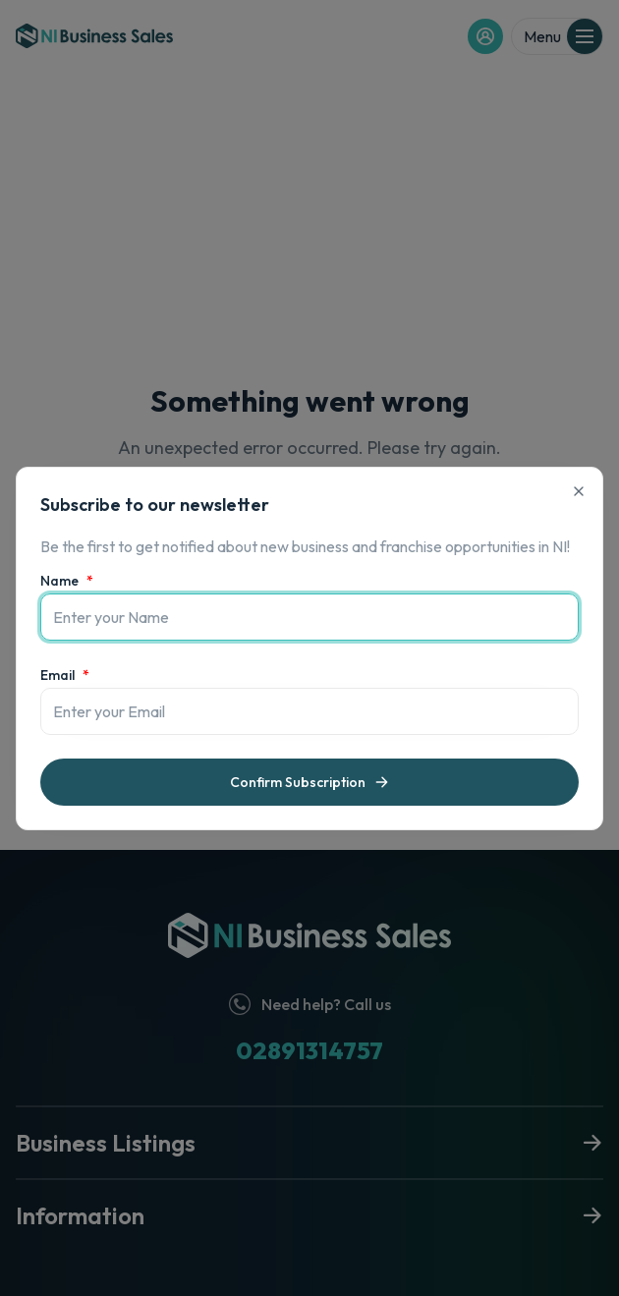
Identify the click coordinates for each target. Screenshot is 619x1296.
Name (66, 581)
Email (64, 675)
